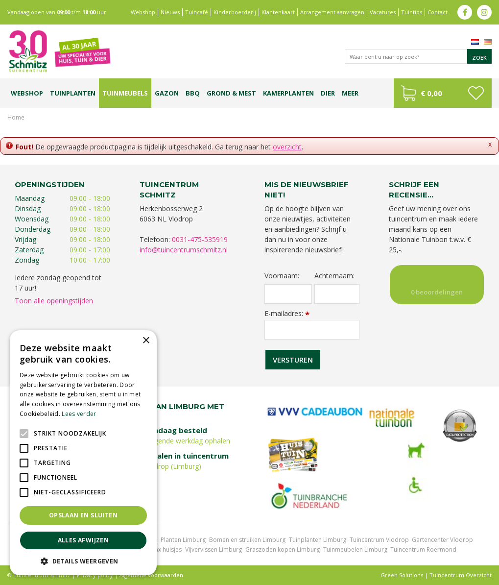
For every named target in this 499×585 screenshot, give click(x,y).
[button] (83, 560)
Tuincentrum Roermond (423, 549)
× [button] (145, 340)
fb (464, 12)
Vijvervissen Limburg (213, 549)
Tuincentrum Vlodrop (379, 539)
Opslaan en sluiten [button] (83, 515)
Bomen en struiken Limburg (247, 539)
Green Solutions (401, 575)
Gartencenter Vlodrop (442, 539)
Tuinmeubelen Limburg (355, 549)
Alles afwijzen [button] (83, 540)
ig (484, 12)
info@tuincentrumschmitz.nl (184, 249)
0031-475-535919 (200, 239)
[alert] (83, 452)
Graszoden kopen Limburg (282, 549)
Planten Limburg (183, 539)
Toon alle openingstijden (54, 300)
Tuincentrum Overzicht (460, 575)
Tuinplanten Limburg (317, 539)
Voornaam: (281, 275)
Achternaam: (334, 275)
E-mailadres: (286, 313)
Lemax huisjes (162, 549)
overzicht (287, 146)
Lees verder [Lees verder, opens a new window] (79, 414)
